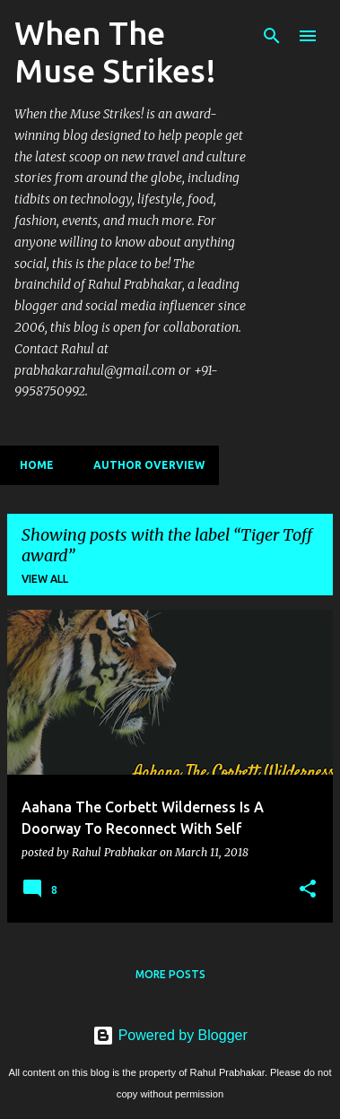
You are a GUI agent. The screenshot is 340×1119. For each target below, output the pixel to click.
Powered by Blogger (170, 1035)
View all (45, 579)
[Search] (272, 35)
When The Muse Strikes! (115, 51)
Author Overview (143, 465)
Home (31, 465)
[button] (307, 889)
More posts (170, 974)
